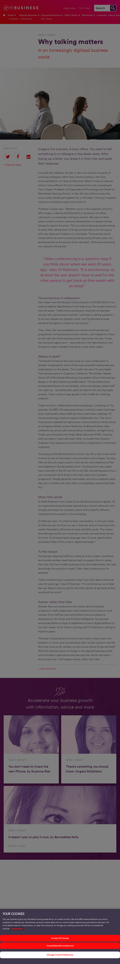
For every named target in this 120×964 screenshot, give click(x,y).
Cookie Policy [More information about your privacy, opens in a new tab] (17, 929)
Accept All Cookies (60, 939)
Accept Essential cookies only (60, 946)
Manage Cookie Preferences (60, 955)
